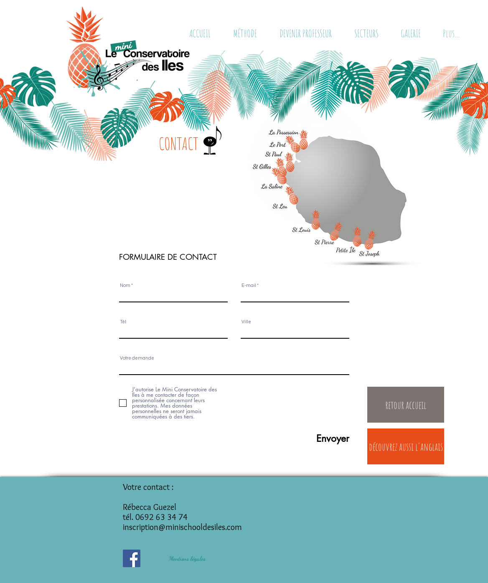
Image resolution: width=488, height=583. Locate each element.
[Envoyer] (310, 438)
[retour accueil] (405, 405)
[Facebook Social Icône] (131, 558)
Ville (246, 321)
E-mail (248, 285)
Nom (125, 285)
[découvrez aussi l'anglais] (405, 446)
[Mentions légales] (187, 558)
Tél (123, 321)
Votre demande (137, 358)
